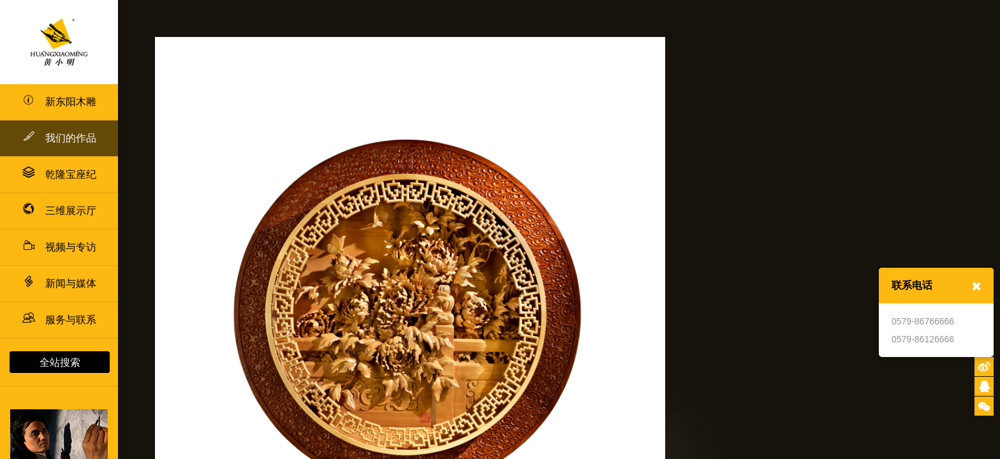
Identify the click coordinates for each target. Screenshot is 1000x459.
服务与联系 (59, 319)
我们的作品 (59, 136)
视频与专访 (59, 247)
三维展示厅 (59, 210)
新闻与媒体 (59, 283)
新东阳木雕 (59, 101)
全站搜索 (60, 362)
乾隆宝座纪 (59, 174)
